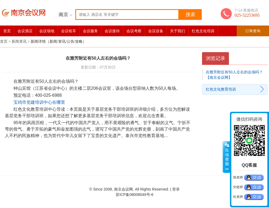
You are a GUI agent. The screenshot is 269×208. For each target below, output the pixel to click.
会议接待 (112, 31)
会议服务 (90, 31)
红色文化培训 (203, 31)
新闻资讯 (19, 42)
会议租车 (68, 31)
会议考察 (133, 31)
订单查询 (252, 31)
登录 (176, 189)
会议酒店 (25, 31)
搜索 (190, 14)
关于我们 (177, 31)
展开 (226, 157)
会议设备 (155, 31)
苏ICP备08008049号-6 (134, 194)
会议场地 (46, 31)
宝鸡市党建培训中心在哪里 (39, 102)
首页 (7, 31)
